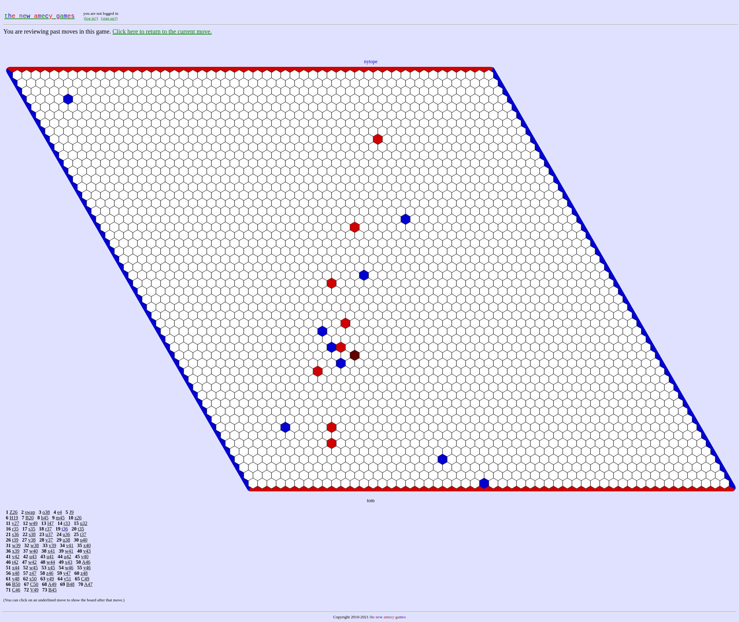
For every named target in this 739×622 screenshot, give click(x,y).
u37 (49, 534)
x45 (51, 567)
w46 (69, 567)
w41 (69, 551)
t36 (65, 528)
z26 (78, 517)
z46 (49, 573)
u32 (83, 523)
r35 (15, 528)
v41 (69, 545)
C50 (34, 584)
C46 (16, 589)
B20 (30, 517)
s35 (31, 528)
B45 (52, 589)
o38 (46, 512)
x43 (68, 562)
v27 (15, 523)
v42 (15, 556)
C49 (85, 578)
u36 (66, 534)
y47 (67, 573)
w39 (16, 545)
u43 (33, 556)
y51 (67, 578)
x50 (33, 578)
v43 (87, 551)
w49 (33, 523)
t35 (81, 528)
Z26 (14, 512)
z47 (32, 573)
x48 (15, 573)
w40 (33, 551)
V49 (34, 589)
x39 (15, 551)
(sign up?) (109, 18)
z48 (84, 573)
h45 (44, 517)
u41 (50, 556)
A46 (86, 562)
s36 (15, 534)
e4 (59, 512)
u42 (67, 556)
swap (30, 512)
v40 (84, 556)
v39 (52, 545)
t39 (15, 540)
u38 (66, 540)
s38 (32, 534)
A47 (88, 584)
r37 (48, 528)
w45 (33, 567)
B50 (16, 584)
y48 (15, 578)
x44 (15, 567)
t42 (15, 562)
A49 (52, 584)
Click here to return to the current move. (162, 31)
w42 (32, 562)
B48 (70, 584)
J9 (71, 512)
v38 (31, 540)
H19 (14, 517)
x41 (51, 551)
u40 (83, 540)
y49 (50, 578)
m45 (60, 517)
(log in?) (91, 18)
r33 (66, 523)
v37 (49, 540)
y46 (87, 567)
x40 (87, 545)
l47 (50, 523)
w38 (35, 545)
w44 (51, 562)
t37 (83, 534)
